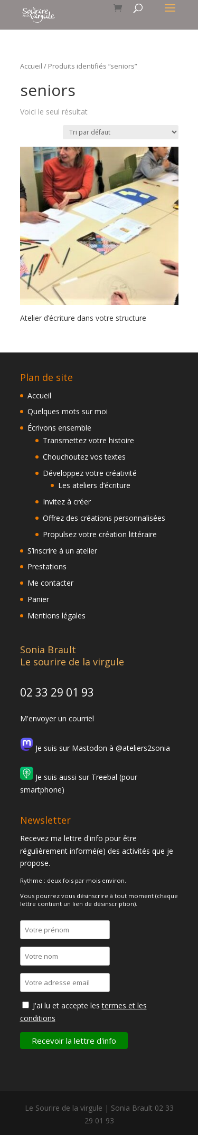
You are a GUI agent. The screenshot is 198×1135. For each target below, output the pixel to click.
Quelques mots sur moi (67, 411)
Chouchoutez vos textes (84, 457)
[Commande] (120, 132)
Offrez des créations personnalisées (104, 518)
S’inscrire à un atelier (62, 551)
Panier (38, 599)
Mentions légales (56, 616)
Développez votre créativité (90, 473)
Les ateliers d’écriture (94, 485)
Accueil (31, 66)
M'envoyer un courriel (57, 718)
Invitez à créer (67, 502)
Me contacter (50, 583)
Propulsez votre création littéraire (100, 534)
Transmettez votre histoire (88, 440)
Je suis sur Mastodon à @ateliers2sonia (95, 748)
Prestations (47, 566)
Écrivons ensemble (59, 428)
